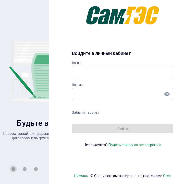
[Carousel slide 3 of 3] (35, 168)
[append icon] (167, 94)
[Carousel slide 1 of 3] (13, 168)
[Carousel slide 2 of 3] (24, 168)
